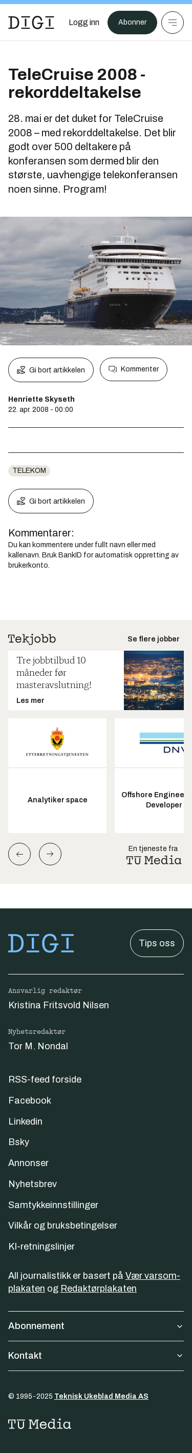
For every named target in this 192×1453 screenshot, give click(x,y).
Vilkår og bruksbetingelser (62, 1225)
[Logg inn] (84, 22)
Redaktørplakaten (98, 1288)
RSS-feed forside (44, 1079)
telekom (29, 470)
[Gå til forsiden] (31, 22)
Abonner (132, 22)
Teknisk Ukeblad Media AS (101, 1396)
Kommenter (134, 369)
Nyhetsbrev (32, 1184)
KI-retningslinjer (41, 1246)
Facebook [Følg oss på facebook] (29, 1100)
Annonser (28, 1163)
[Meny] (172, 22)
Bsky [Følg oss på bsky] (18, 1142)
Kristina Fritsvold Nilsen (58, 1005)
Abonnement (96, 1326)
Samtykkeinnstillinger (53, 1205)
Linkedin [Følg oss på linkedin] (25, 1121)
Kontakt (96, 1356)
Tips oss (157, 943)
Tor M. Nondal (38, 1046)
